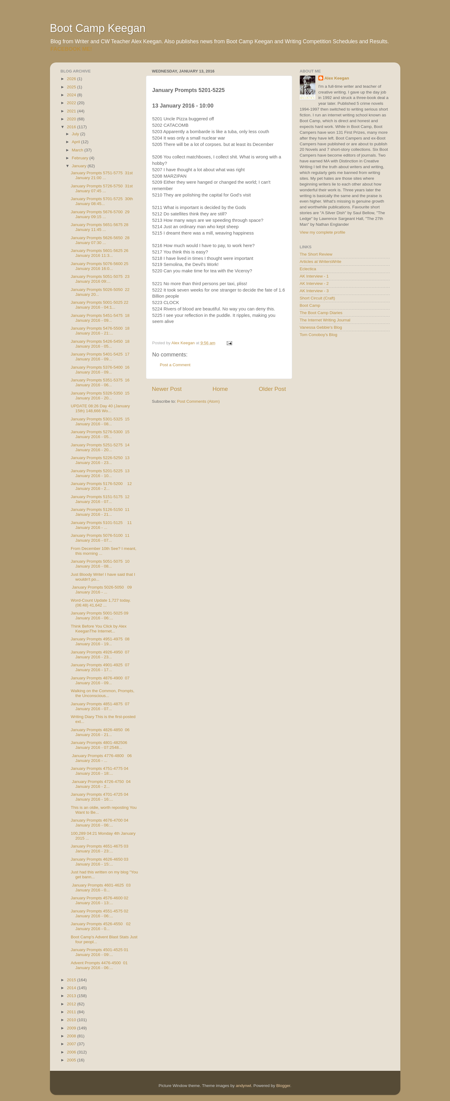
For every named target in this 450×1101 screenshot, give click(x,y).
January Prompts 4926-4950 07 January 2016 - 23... (100, 654)
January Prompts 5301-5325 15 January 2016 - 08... (100, 421)
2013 (72, 995)
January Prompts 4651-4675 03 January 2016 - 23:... (99, 848)
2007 (72, 1044)
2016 (72, 127)
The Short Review (316, 254)
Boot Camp (310, 305)
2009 (72, 1028)
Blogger (283, 1085)
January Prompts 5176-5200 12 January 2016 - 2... (101, 486)
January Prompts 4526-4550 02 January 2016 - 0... (101, 926)
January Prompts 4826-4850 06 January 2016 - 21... (100, 732)
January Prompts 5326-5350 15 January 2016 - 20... (100, 395)
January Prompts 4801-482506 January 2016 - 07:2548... (99, 745)
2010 (72, 1020)
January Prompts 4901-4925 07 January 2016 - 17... (100, 667)
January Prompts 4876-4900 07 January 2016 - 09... (100, 680)
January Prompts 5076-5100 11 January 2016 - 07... (100, 538)
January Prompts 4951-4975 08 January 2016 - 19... (100, 641)
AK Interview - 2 (314, 283)
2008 (72, 1036)
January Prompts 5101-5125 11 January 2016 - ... (101, 525)
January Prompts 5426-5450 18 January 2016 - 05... (100, 344)
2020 (72, 119)
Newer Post (167, 389)
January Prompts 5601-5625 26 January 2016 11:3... (99, 253)
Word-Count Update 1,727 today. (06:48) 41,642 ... (101, 602)
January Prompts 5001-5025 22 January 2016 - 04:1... (99, 305)
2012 (72, 1004)
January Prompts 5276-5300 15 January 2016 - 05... (100, 434)
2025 (72, 87)
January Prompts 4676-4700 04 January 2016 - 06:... (99, 822)
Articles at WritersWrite (321, 261)
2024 (72, 95)
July (76, 134)
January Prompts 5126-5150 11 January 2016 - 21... (100, 512)
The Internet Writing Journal (325, 320)
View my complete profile (322, 232)
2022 (72, 103)
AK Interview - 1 (314, 276)
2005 (72, 1060)
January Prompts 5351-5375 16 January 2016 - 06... (100, 382)
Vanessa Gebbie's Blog (321, 327)
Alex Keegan (336, 78)
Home (220, 389)
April (76, 142)
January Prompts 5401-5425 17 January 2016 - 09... (100, 356)
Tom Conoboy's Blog (318, 334)
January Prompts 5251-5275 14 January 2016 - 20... (100, 447)
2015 (72, 980)
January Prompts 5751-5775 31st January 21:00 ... (102, 175)
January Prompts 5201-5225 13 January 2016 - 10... (100, 473)
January (80, 166)
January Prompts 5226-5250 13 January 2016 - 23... (100, 460)
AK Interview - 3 (314, 291)
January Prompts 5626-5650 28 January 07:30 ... (100, 240)
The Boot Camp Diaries (321, 312)
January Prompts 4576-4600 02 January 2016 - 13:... (99, 900)
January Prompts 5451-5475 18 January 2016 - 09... (100, 318)
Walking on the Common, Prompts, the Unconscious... (103, 693)
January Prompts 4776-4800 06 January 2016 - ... (101, 758)
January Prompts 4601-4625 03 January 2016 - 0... (101, 887)
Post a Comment (175, 365)
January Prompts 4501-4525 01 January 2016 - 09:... (99, 952)
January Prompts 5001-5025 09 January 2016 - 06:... (99, 615)
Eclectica (308, 269)
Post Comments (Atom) (198, 401)
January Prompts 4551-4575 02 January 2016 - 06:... (99, 913)
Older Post (272, 389)
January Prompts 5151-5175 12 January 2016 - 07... (100, 499)
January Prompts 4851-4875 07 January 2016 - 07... (100, 706)
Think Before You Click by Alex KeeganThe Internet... (98, 628)
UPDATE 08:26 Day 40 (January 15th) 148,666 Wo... (100, 408)
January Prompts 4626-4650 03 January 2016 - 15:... (99, 861)
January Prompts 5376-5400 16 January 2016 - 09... (100, 369)
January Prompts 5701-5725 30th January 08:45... (102, 201)
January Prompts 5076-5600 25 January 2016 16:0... (99, 266)
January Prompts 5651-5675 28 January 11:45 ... (99, 227)
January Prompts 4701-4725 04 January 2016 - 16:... (99, 797)
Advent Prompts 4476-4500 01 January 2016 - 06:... (99, 965)
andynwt (243, 1085)
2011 (72, 1012)
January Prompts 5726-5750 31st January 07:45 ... (102, 188)
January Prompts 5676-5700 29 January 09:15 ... (100, 214)
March (78, 150)
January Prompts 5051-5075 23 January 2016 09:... (100, 279)
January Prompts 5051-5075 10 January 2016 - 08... (100, 563)
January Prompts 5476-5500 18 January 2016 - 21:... (100, 330)
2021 (72, 111)
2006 (72, 1052)
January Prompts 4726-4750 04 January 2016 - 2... (101, 784)
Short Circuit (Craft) (317, 298)
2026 (72, 78)
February (81, 158)
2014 (72, 988)
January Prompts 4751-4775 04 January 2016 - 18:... (99, 771)
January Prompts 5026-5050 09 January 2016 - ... (101, 589)
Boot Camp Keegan (98, 28)
